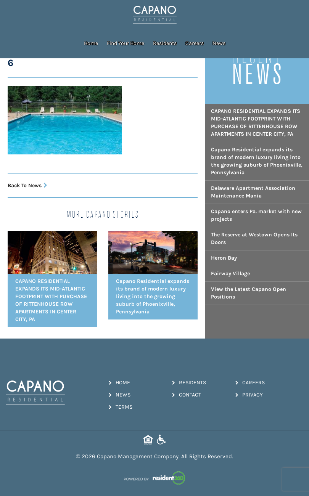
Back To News (27, 185)
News (218, 43)
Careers (194, 43)
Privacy (249, 395)
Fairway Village (230, 273)
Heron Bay (224, 258)
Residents (165, 43)
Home (91, 43)
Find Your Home (125, 43)
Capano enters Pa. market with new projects (256, 215)
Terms (120, 407)
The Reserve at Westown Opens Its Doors (254, 238)
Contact (186, 395)
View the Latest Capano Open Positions (248, 293)
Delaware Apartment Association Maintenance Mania (253, 192)
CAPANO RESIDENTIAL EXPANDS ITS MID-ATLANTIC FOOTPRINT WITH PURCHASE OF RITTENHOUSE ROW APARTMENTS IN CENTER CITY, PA (255, 122)
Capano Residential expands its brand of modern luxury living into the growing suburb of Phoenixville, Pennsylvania (257, 161)
